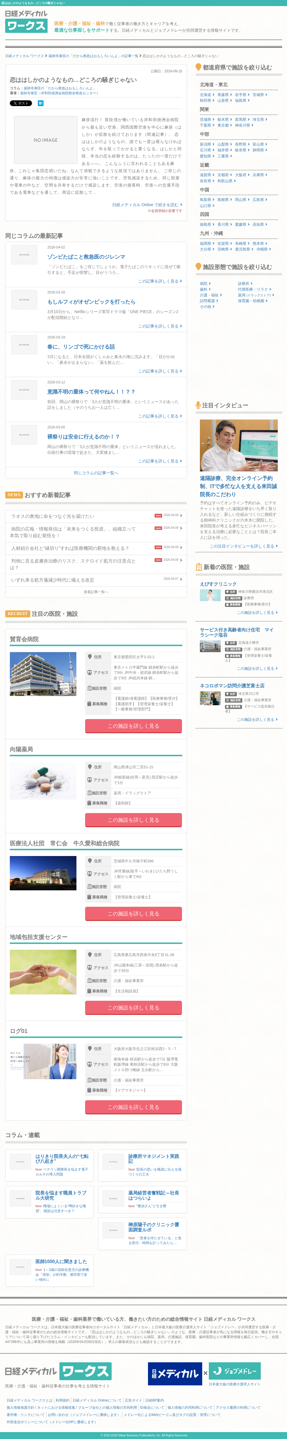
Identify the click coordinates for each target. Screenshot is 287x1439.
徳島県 (207, 224)
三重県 (224, 156)
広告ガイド (133, 1400)
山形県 (224, 100)
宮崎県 (224, 249)
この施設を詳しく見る (134, 726)
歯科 (205, 289)
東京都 (224, 125)
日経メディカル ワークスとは (29, 1400)
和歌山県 (226, 181)
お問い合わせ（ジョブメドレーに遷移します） (84, 1415)
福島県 (242, 100)
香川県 (224, 224)
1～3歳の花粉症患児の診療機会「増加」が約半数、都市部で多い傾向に (62, 1275)
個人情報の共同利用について (190, 1408)
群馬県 (242, 119)
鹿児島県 (244, 249)
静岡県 (260, 150)
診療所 (245, 283)
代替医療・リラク (254, 289)
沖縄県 (263, 249)
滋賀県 (207, 175)
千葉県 (207, 125)
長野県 (242, 144)
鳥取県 (207, 199)
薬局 (256, 295)
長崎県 (242, 243)
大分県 (207, 249)
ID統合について (152, 1408)
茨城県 (207, 119)
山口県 (207, 206)
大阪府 (242, 175)
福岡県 (207, 243)
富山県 (260, 144)
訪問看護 (209, 301)
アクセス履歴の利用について (238, 1408)
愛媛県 (242, 224)
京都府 (224, 175)
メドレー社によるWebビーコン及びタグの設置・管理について (172, 1415)
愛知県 (207, 156)
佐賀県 (224, 243)
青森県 (224, 95)
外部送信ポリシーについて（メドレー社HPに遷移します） (52, 1422)
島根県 (224, 199)
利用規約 (63, 1400)
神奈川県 (244, 125)
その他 (207, 306)
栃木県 (224, 119)
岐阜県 (242, 150)
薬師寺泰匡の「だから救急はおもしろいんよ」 (60, 88)
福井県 (224, 150)
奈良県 (207, 181)
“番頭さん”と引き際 (151, 1206)
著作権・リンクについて (26, 1415)
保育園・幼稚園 (253, 301)
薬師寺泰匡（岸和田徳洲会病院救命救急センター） (60, 93)
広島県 (260, 199)
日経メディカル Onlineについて (97, 1400)
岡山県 (242, 199)
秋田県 (207, 100)
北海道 (207, 95)
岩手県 (242, 95)
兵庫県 (260, 175)
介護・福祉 (211, 295)
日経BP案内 (154, 1400)
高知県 (260, 224)
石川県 (207, 150)
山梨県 (224, 144)
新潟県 (207, 144)
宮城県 (260, 95)
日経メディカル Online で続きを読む (147, 204)
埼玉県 (260, 119)
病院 (205, 283)
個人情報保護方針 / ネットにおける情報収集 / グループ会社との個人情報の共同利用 (72, 1408)
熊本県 (260, 243)
